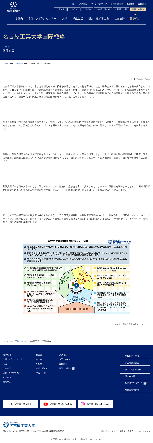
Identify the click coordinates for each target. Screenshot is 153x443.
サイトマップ (144, 431)
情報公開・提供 (132, 356)
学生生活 (78, 18)
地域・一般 (122, 9)
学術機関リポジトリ (136, 383)
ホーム (6, 63)
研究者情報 (130, 376)
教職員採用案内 (132, 390)
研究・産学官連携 (98, 18)
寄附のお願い (138, 9)
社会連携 (119, 18)
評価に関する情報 (133, 369)
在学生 (75, 9)
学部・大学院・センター (42, 18)
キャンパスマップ (99, 4)
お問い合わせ (117, 4)
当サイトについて (109, 431)
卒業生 (88, 9)
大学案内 (18, 18)
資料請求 (142, 4)
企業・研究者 (104, 9)
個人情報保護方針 (127, 431)
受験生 (62, 9)
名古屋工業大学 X (20, 404)
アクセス (83, 4)
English (130, 4)
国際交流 (135, 18)
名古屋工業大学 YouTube (58, 404)
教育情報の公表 (132, 363)
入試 (64, 18)
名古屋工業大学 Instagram (95, 404)
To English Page (142, 79)
